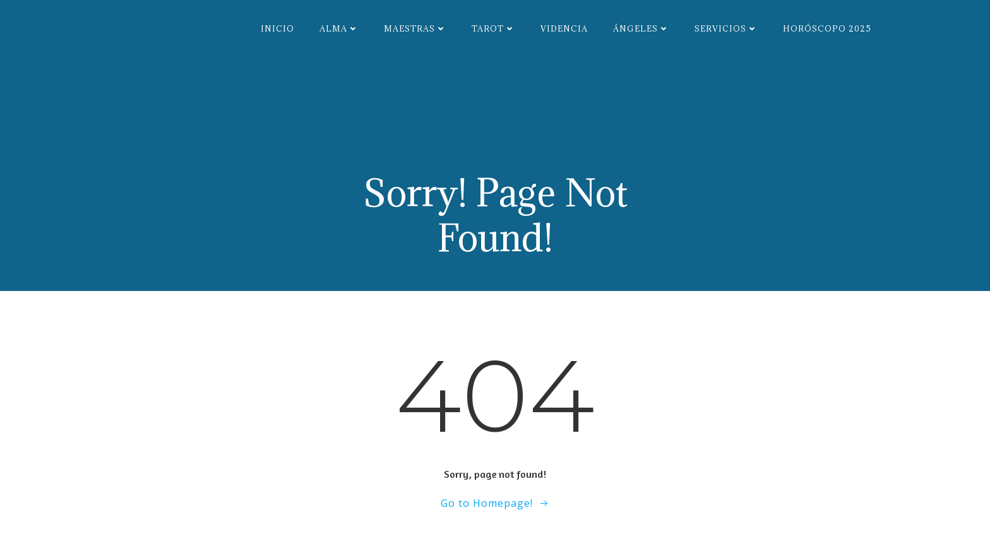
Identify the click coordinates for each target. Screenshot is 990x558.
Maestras (415, 28)
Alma (339, 28)
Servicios (726, 28)
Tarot (493, 28)
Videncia (564, 28)
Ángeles (641, 28)
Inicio (277, 28)
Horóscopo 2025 (827, 28)
